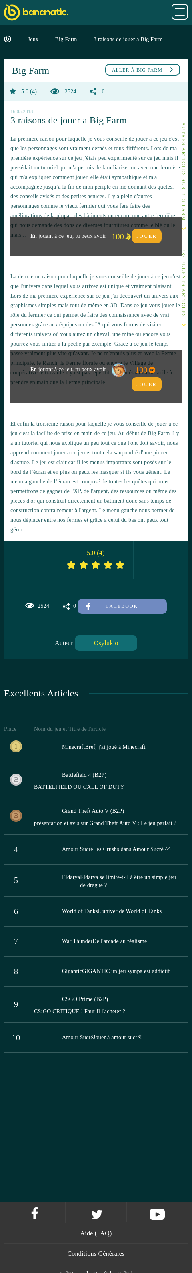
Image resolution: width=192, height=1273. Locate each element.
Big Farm (66, 39)
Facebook (112, 606)
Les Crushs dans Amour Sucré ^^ (132, 849)
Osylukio (106, 643)
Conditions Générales (95, 1253)
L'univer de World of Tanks (130, 911)
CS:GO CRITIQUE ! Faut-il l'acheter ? (79, 1011)
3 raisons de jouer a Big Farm (128, 39)
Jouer (147, 236)
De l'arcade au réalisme (119, 941)
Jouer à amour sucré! (117, 1037)
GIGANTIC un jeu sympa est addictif (126, 971)
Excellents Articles (183, 283)
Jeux (33, 39)
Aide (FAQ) (96, 1233)
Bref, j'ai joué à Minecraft (115, 747)
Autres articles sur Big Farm (183, 171)
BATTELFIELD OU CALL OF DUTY (79, 787)
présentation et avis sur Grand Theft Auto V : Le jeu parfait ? (105, 823)
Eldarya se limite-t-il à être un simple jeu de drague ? (128, 881)
